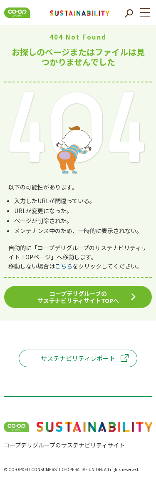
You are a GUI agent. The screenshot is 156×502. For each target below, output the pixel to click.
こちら (63, 266)
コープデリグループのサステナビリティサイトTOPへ (78, 297)
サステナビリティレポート (78, 358)
